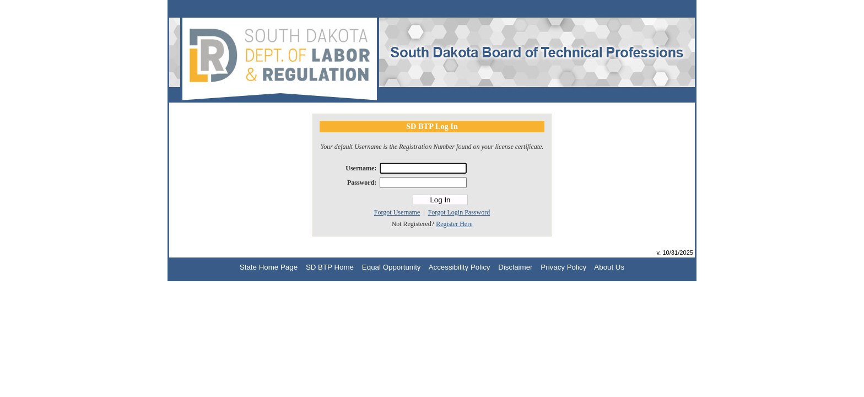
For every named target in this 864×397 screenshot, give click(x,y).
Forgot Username (397, 212)
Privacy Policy (563, 267)
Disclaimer (515, 267)
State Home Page (269, 267)
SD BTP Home (330, 267)
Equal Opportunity (391, 267)
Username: (360, 168)
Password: (361, 182)
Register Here (454, 224)
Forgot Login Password (459, 212)
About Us (609, 267)
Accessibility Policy (459, 267)
